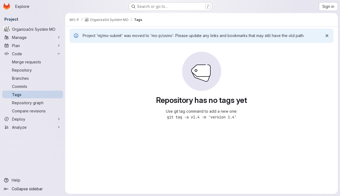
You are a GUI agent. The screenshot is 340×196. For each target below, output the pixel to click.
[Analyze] (32, 127)
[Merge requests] (32, 62)
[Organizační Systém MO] (32, 29)
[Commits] (32, 86)
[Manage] (32, 37)
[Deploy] (32, 119)
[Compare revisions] (32, 111)
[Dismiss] (327, 35)
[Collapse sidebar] (32, 189)
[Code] (32, 53)
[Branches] (32, 78)
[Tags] (32, 94)
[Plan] (32, 45)
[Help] (32, 180)
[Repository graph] (32, 102)
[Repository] (32, 70)
